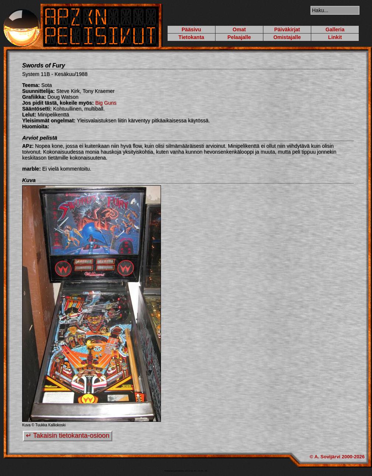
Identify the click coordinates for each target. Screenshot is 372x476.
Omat (239, 29)
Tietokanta (191, 37)
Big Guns (105, 103)
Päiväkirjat (287, 29)
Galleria (335, 29)
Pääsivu (191, 29)
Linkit (335, 37)
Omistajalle (287, 37)
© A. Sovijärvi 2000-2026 (337, 456)
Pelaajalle (239, 37)
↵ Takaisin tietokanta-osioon (67, 435)
